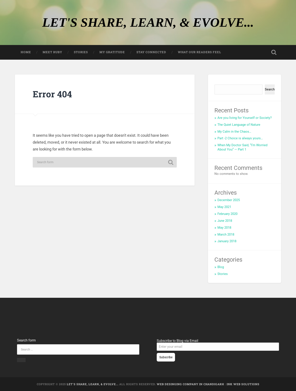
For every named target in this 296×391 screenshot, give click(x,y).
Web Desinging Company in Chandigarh (190, 384)
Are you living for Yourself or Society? (244, 118)
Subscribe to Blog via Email (177, 341)
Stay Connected (151, 52)
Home (26, 52)
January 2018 (226, 241)
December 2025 (228, 200)
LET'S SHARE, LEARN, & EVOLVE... (148, 22)
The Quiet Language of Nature (238, 125)
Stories (81, 52)
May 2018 (224, 228)
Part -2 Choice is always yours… (240, 138)
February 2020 (227, 214)
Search (219, 83)
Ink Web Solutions (243, 384)
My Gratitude (112, 52)
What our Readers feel (199, 52)
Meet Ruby (52, 52)
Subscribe (165, 357)
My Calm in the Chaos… (234, 131)
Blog (220, 267)
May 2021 (224, 207)
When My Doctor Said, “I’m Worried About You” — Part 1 (242, 147)
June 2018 (224, 221)
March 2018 (225, 234)
